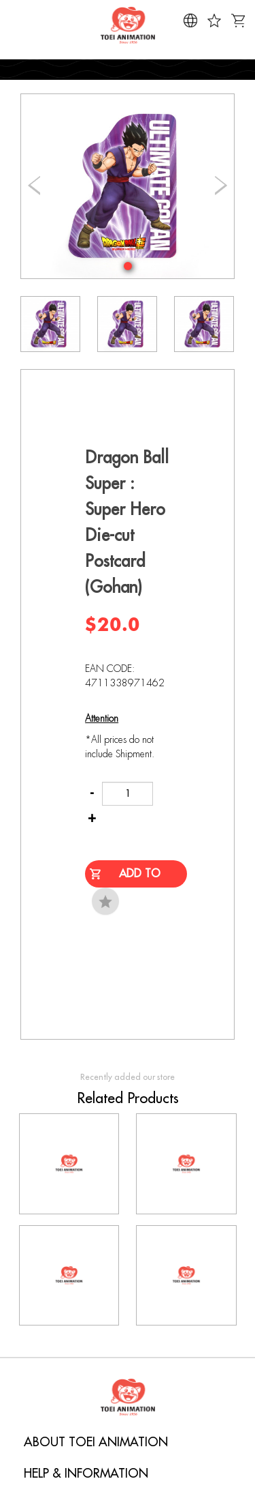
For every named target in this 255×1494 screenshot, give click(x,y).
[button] (128, 266)
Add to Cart (139, 878)
